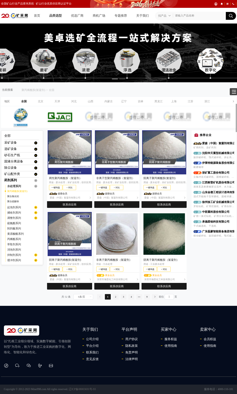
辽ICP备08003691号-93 (82, 389)
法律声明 (130, 359)
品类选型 (55, 15)
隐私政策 (130, 345)
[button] (128, 101)
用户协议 (130, 339)
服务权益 (169, 339)
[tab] (118, 101)
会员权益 (208, 339)
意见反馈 (90, 359)
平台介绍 (90, 345)
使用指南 (169, 345)
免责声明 (130, 352)
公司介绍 (90, 339)
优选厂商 (77, 15)
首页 (37, 15)
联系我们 (90, 352)
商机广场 (99, 15)
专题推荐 (120, 15)
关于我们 (142, 15)
